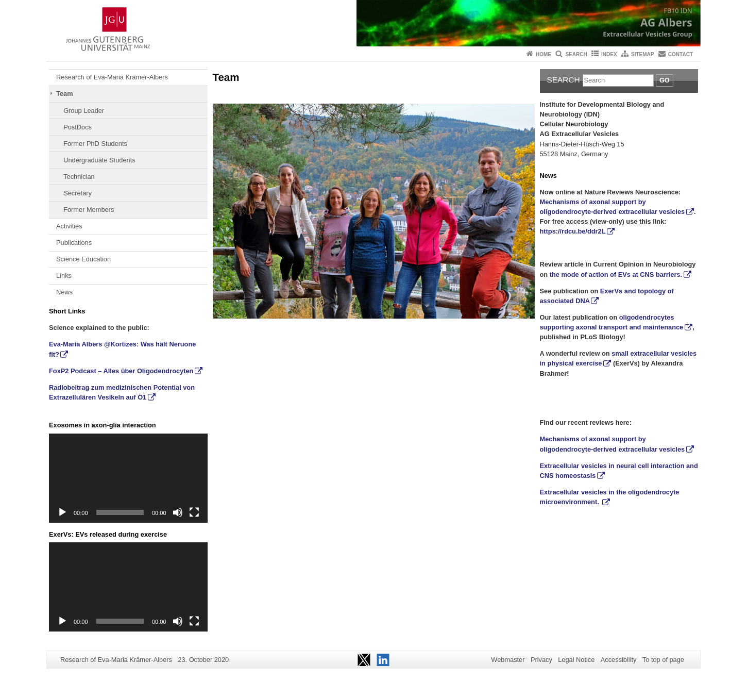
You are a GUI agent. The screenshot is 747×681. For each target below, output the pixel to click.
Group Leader (83, 110)
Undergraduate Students (99, 160)
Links (64, 275)
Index (609, 54)
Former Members (88, 209)
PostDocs (77, 127)
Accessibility (619, 659)
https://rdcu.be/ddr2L (573, 231)
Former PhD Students (95, 143)
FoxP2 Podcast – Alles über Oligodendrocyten (121, 371)
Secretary (77, 193)
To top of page (663, 659)
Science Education (83, 259)
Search (576, 54)
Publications (74, 242)
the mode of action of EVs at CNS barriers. (616, 274)
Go (664, 80)
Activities (69, 226)
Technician (78, 176)
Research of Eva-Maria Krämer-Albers (112, 77)
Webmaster (507, 659)
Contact (680, 54)
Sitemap (642, 54)
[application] (128, 478)
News (64, 292)
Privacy (541, 659)
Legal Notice (576, 659)
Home (543, 54)
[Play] (62, 512)
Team (64, 93)
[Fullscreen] (194, 512)
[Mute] (178, 512)
